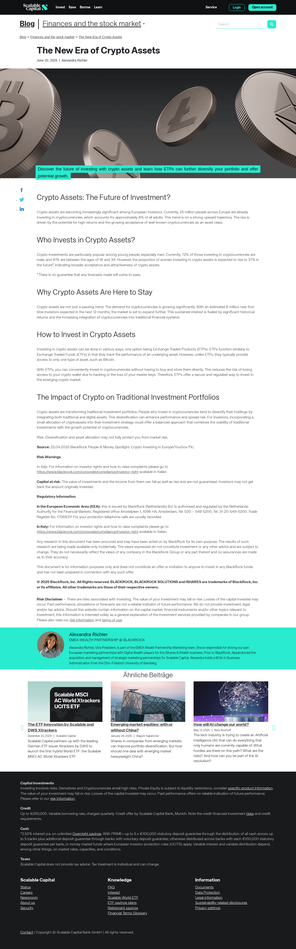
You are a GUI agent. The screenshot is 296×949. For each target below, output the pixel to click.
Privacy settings (207, 908)
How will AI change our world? (221, 725)
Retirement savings (123, 908)
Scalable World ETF (123, 898)
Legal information (208, 898)
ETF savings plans (122, 903)
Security (26, 908)
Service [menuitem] (211, 7)
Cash (24, 829)
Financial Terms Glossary (127, 913)
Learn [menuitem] (98, 7)
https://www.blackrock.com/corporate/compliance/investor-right (87, 472)
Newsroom (29, 898)
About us (27, 903)
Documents (204, 887)
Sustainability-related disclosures (221, 903)
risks (250, 814)
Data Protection (207, 893)
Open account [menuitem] (262, 7)
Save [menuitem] (72, 7)
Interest (114, 893)
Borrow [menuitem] (85, 7)
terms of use (112, 620)
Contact (26, 932)
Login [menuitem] (237, 7)
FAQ (111, 887)
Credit (25, 808)
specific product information (250, 788)
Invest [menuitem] (60, 7)
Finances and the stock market (92, 24)
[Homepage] (35, 7)
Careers (26, 893)
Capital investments (37, 783)
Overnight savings (86, 834)
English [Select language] (223, 7)
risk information (82, 620)
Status (25, 887)
